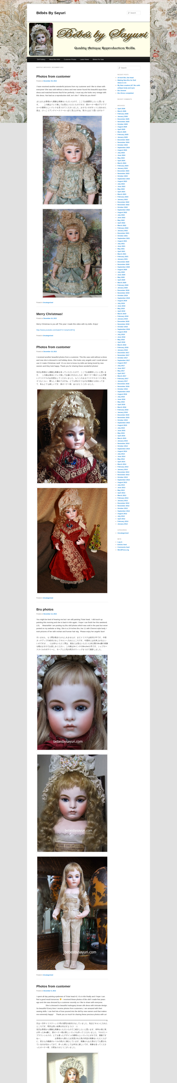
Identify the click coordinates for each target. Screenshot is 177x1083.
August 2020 (122, 269)
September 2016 (124, 391)
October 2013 (123, 477)
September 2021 (124, 238)
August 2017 (122, 363)
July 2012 (121, 516)
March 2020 (122, 282)
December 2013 (123, 472)
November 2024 (123, 142)
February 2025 (123, 134)
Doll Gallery (41, 59)
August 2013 (122, 482)
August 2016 (122, 394)
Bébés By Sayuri (51, 13)
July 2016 (121, 397)
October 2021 (123, 236)
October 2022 (123, 207)
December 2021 (123, 233)
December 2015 (123, 415)
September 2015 (124, 423)
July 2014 (121, 454)
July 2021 (121, 244)
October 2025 (123, 124)
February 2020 (123, 285)
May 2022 (121, 220)
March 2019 (122, 314)
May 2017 (121, 371)
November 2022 (123, 205)
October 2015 (123, 420)
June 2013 (121, 487)
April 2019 (121, 311)
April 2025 (121, 129)
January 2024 (123, 168)
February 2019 (123, 316)
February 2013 (123, 498)
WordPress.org (123, 550)
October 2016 (123, 389)
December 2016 (123, 384)
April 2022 (121, 223)
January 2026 (123, 116)
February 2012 (123, 521)
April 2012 (121, 519)
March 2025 (122, 132)
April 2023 (121, 192)
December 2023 (123, 171)
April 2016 (121, 404)
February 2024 (123, 166)
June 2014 (121, 456)
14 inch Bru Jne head (126, 78)
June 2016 (121, 399)
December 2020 (123, 262)
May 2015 (121, 433)
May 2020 (121, 277)
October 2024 (123, 145)
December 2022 (123, 202)
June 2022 (121, 217)
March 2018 (122, 345)
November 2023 (123, 173)
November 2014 (123, 443)
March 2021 (122, 254)
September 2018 (124, 329)
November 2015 (123, 417)
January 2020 (123, 288)
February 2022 (123, 228)
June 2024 (121, 155)
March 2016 (122, 407)
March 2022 (122, 225)
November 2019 (123, 293)
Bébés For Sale (98, 59)
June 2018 (121, 337)
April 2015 (121, 436)
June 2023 (121, 186)
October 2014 (123, 446)
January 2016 (123, 412)
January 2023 (123, 199)
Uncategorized (48, 302)
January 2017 (123, 381)
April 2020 (121, 280)
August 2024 (122, 150)
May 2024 (121, 158)
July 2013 (121, 485)
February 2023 (123, 197)
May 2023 (121, 189)
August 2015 (122, 425)
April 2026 (121, 108)
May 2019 (121, 308)
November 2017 (123, 355)
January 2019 (123, 319)
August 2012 (122, 514)
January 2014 (123, 469)
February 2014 (123, 467)
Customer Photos (70, 59)
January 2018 (123, 350)
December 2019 (123, 290)
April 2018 (121, 342)
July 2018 (121, 334)
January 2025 (123, 137)
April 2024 (121, 160)
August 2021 (122, 241)
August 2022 (122, 212)
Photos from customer (53, 76)
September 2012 (124, 511)
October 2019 (123, 295)
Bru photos (44, 609)
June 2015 (121, 430)
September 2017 (124, 360)
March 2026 (122, 111)
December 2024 (123, 140)
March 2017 (122, 376)
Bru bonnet (122, 90)
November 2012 (123, 506)
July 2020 (121, 272)
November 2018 (123, 324)
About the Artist (54, 59)
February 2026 (123, 114)
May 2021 (121, 249)
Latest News (84, 59)
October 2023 (123, 176)
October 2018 (123, 327)
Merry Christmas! (49, 314)
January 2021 (123, 259)
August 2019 (122, 301)
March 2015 (122, 438)
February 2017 (123, 378)
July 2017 (121, 366)
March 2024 (122, 163)
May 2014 (121, 459)
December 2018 (123, 321)
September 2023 (124, 179)
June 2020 (121, 275)
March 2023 (122, 194)
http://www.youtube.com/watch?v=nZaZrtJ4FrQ (55, 330)
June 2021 (121, 246)
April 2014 (121, 462)
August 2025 (122, 127)
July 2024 (121, 153)
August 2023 (122, 181)
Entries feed (122, 544)
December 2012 (123, 503)
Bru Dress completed (126, 93)
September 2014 (124, 449)
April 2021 (121, 251)
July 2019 (121, 303)
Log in (120, 542)
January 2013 (123, 501)
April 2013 (121, 493)
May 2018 (121, 340)
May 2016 (121, 402)
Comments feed (124, 547)
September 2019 (124, 298)
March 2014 (122, 464)
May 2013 (121, 490)
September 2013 (124, 480)
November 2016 (123, 386)
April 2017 (121, 373)
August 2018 (122, 332)
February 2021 (123, 256)
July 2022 (121, 215)
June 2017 (121, 368)
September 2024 (124, 147)
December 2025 (123, 119)
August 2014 (122, 451)
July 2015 (121, 428)
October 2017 (123, 358)
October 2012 (123, 508)
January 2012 (123, 524)
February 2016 (123, 410)
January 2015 (123, 441)
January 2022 (123, 231)
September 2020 (124, 267)
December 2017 (123, 353)
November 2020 (123, 264)
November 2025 (123, 122)
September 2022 (124, 210)
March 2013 (122, 495)
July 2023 (121, 184)
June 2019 (121, 306)
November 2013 (123, 475)
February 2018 (123, 347)
